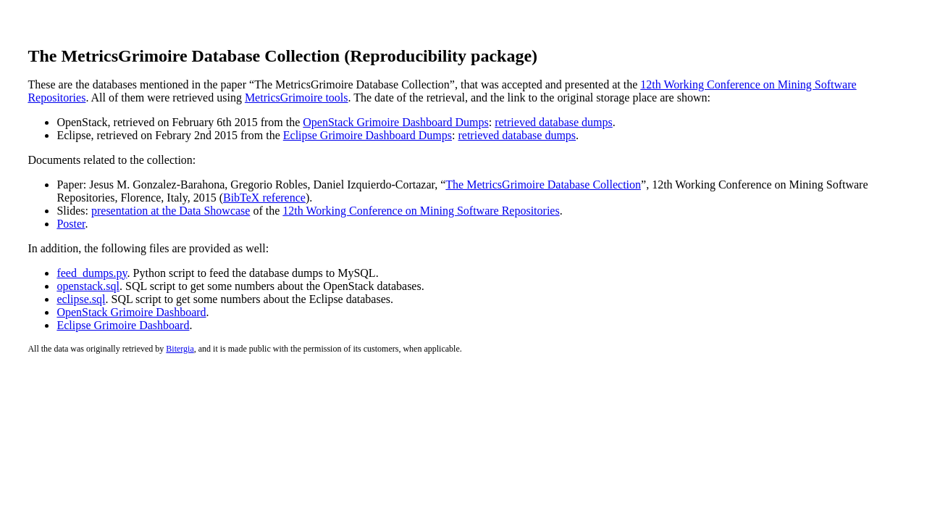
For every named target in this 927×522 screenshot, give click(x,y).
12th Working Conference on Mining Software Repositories (420, 210)
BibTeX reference (264, 197)
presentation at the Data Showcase (170, 210)
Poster (70, 224)
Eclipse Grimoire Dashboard (122, 325)
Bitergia (179, 349)
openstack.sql (87, 286)
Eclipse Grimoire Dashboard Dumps (367, 135)
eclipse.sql (80, 299)
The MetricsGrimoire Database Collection (543, 184)
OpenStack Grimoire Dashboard (131, 312)
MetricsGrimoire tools (296, 97)
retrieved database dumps (554, 122)
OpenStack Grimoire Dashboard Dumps (395, 122)
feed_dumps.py (91, 273)
